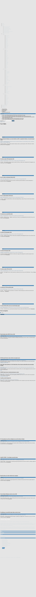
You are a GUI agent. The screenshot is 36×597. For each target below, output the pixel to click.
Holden (7, 58)
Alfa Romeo (7, 35)
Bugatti (7, 41)
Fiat (6, 52)
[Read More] (8, 144)
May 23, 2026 (2, 367)
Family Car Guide (6, 29)
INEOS (7, 63)
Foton (6, 53)
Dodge (7, 48)
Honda (7, 60)
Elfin (6, 49)
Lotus (6, 75)
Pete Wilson (7, 141)
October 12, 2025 (2, 141)
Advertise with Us (4, 109)
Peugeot (7, 87)
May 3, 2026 (2, 496)
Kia (6, 70)
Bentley (7, 38)
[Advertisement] (8, 13)
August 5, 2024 (2, 270)
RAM (6, 90)
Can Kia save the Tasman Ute (5, 377)
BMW (6, 39)
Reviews (3, 24)
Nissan (7, 84)
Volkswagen (7, 101)
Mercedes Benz (8, 80)
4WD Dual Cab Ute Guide (6, 545)
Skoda (6, 96)
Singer (7, 95)
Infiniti (7, 64)
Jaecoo (7, 66)
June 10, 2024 (2, 307)
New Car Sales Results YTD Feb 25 (6, 195)
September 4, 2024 (3, 252)
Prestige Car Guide (6, 32)
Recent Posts (2, 314)
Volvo (6, 102)
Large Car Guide (6, 30)
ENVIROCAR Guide (7, 28)
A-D (4, 34)
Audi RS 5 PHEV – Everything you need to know (9, 457)
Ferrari (7, 51)
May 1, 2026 (2, 514)
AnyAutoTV (4, 107)
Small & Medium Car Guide (6, 543)
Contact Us (3, 111)
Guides (3, 25)
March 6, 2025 (2, 197)
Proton (7, 89)
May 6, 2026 (2, 478)
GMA (6, 56)
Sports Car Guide (4, 541)
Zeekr (6, 104)
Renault (7, 92)
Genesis (7, 55)
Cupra (6, 47)
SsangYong (7, 97)
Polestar (7, 88)
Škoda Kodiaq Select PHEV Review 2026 (7, 334)
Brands (3, 33)
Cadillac (7, 43)
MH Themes (18, 557)
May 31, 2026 (2, 336)
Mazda (7, 78)
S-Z (4, 93)
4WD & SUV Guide (7, 26)
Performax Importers (9, 86)
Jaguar (7, 67)
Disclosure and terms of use (6, 112)
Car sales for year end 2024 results (6, 213)
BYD (6, 42)
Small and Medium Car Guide (8, 31)
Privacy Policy (4, 110)
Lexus (6, 73)
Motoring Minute (4, 539)
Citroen (7, 46)
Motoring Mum (4, 105)
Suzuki (7, 99)
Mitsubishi (7, 82)
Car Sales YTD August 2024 (5, 250)
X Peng (7, 103)
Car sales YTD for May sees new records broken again (10, 305)
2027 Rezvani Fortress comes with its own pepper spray (10, 357)
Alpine (7, 36)
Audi (6, 37)
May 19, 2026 (2, 441)
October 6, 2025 (2, 160)
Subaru (7, 98)
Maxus (7, 77)
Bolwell (7, 40)
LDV (6, 74)
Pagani (7, 85)
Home (3, 23)
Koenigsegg (7, 71)
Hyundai (7, 62)
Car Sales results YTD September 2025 (7, 158)
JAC (6, 65)
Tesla (6, 100)
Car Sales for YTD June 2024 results (6, 287)
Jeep (6, 68)
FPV (6, 54)
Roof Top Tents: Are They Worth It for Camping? (9, 475)
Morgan (7, 83)
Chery (6, 44)
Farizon (7, 50)
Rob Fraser (6, 160)
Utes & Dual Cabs (6, 27)
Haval (6, 59)
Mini (6, 81)
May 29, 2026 (2, 360)
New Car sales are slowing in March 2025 (7, 177)
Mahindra (7, 76)
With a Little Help (3, 536)
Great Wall (7, 57)
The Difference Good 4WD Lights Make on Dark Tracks (10, 512)
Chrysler (7, 45)
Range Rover (7, 91)
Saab (6, 94)
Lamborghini (7, 72)
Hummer (7, 61)
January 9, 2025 (2, 215)
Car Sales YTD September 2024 (6, 232)
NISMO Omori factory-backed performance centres (9, 372)
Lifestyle (3, 106)
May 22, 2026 (2, 373)
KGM (6, 69)
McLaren (7, 79)
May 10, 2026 (2, 459)
